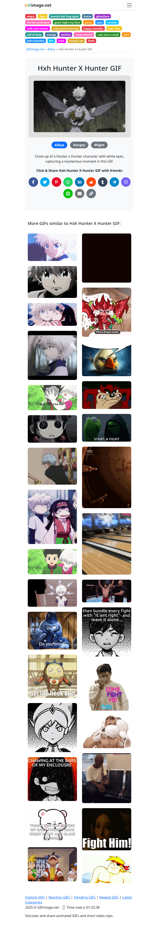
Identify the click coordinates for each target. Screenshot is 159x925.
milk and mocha (37, 28)
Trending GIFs (84, 897)
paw (99, 22)
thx (51, 41)
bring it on (76, 41)
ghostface (102, 16)
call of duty (34, 35)
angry (30, 16)
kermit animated (38, 22)
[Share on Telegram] (114, 182)
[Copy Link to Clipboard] (91, 193)
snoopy (51, 35)
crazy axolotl (84, 35)
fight (42, 16)
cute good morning (66, 28)
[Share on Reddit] (91, 182)
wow (61, 41)
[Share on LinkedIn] (79, 182)
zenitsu (66, 35)
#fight (99, 145)
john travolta (35, 41)
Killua (51, 49)
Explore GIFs (35, 897)
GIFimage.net (35, 49)
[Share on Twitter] (45, 182)
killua (59, 145)
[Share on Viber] (126, 182)
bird (126, 35)
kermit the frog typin (65, 16)
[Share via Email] (79, 193)
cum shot (114, 28)
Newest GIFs (109, 897)
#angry (79, 145)
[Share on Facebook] (33, 182)
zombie (112, 22)
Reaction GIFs (59, 897)
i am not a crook (108, 35)
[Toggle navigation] (129, 5)
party (88, 22)
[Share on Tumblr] (102, 182)
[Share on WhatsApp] (68, 182)
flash (91, 41)
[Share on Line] (68, 193)
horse (87, 16)
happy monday (93, 28)
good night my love (67, 22)
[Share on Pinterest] (56, 182)
